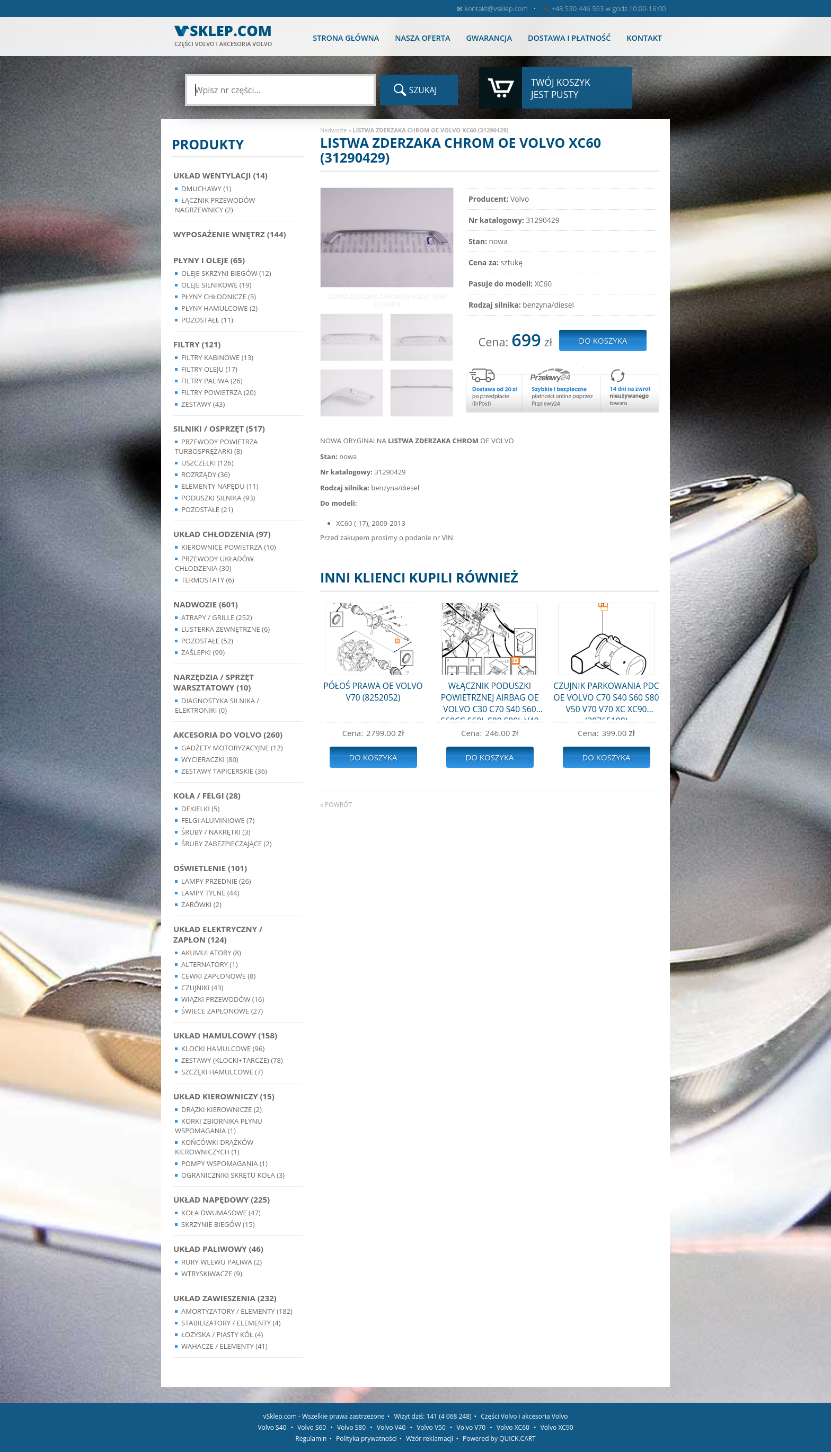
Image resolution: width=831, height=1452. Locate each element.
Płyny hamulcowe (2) (219, 308)
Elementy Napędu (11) (220, 486)
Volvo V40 (391, 1427)
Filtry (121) (196, 344)
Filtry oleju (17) (209, 369)
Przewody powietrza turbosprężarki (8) (216, 446)
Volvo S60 (311, 1427)
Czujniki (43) (202, 987)
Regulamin (310, 1438)
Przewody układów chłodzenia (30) (214, 563)
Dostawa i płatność (569, 38)
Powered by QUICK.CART (499, 1438)
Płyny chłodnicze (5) (218, 296)
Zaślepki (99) (203, 652)
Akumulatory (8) (211, 952)
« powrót (336, 804)
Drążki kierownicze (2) (221, 1109)
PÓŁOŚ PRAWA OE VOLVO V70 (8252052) (372, 691)
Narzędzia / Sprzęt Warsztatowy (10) (213, 682)
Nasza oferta (422, 38)
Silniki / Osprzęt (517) (219, 428)
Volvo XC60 (513, 1427)
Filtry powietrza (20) (218, 392)
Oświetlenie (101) (210, 868)
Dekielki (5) (200, 808)
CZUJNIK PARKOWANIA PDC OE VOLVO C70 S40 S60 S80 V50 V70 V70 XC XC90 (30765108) (606, 700)
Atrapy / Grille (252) (216, 617)
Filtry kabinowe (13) (217, 357)
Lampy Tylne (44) (210, 893)
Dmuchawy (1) (206, 188)
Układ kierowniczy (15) (224, 1096)
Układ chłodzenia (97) (222, 533)
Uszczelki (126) (207, 463)
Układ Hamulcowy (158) (225, 1035)
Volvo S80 (351, 1427)
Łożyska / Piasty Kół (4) (222, 1334)
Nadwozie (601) (205, 604)
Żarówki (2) (201, 904)
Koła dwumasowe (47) (221, 1212)
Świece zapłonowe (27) (222, 1011)
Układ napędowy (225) (221, 1199)
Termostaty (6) (207, 580)
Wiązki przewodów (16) (222, 999)
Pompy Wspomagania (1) (224, 1163)
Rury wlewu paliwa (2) (221, 1262)
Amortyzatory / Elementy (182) (237, 1311)
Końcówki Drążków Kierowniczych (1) (214, 1147)
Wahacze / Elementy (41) (224, 1346)
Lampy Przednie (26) (216, 881)
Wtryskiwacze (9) (211, 1273)
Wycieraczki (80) (209, 759)
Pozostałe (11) (207, 320)
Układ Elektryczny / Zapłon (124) (217, 934)
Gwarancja (488, 38)
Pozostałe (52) (207, 641)
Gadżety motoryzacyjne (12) (231, 747)
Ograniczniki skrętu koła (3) (233, 1175)
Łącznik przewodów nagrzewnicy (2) (215, 204)
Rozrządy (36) (205, 474)
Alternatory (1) (209, 964)
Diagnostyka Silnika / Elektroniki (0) (217, 705)
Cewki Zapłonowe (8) (218, 976)
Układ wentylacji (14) (220, 175)
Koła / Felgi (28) (207, 795)
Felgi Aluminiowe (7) (217, 820)
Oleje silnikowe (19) (216, 285)
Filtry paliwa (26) (212, 381)
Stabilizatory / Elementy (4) (231, 1323)
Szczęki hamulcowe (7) (222, 1072)
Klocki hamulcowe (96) (222, 1048)
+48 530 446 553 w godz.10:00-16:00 (608, 8)
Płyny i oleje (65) (209, 260)
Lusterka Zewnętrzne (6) (225, 629)
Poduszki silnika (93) (218, 498)
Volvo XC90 (557, 1427)
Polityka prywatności (366, 1438)
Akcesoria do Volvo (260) (227, 734)
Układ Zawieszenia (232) (225, 1298)
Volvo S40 (272, 1427)
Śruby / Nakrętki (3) (215, 832)
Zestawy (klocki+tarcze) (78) (232, 1060)
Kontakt (644, 38)
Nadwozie (333, 130)
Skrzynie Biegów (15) (218, 1224)
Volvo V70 (471, 1427)
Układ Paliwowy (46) (218, 1248)
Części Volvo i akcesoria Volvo (524, 1416)
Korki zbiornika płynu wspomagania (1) (218, 1125)
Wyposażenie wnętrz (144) (229, 234)
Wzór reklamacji (429, 1438)
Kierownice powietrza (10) (228, 547)
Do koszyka (373, 757)
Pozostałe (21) (207, 509)
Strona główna (346, 38)
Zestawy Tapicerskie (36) (224, 771)
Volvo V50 (431, 1427)
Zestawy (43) (203, 404)
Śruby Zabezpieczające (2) (226, 843)
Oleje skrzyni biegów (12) (226, 273)
